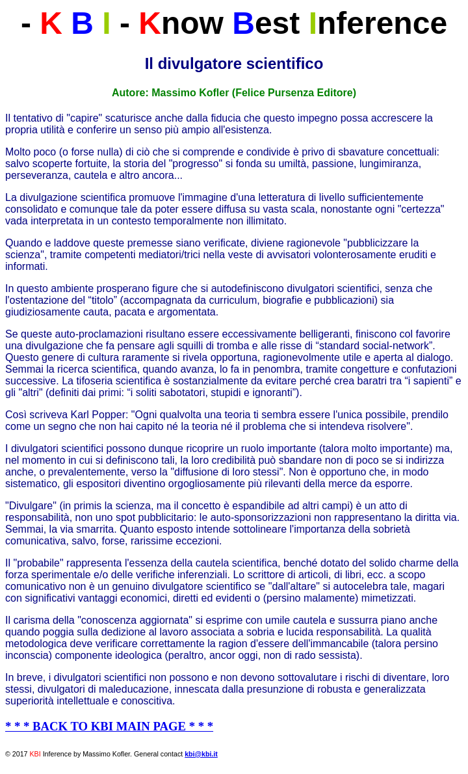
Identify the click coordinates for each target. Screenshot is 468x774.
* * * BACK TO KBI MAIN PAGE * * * (109, 726)
